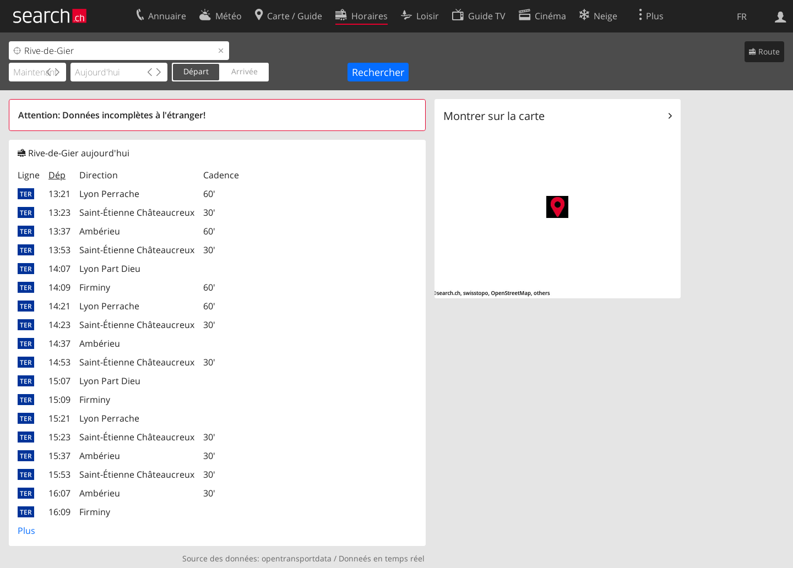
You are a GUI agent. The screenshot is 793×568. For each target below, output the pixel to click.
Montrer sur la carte (494, 115)
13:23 (59, 212)
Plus (26, 531)
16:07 (59, 493)
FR (742, 16)
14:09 (59, 287)
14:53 (59, 362)
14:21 (59, 306)
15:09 (59, 400)
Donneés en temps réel (382, 558)
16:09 (59, 512)
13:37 (59, 231)
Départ (196, 71)
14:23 (59, 325)
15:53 (59, 474)
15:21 (59, 418)
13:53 (59, 250)
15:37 (59, 456)
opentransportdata (297, 558)
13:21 (59, 194)
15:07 (59, 381)
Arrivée (244, 71)
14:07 (59, 269)
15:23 (59, 437)
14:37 (59, 343)
